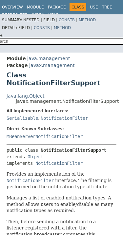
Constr (67, 20)
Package (57, 7)
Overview (12, 7)
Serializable (22, 118)
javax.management (51, 65)
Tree (107, 7)
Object (35, 156)
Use (94, 7)
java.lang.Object (25, 96)
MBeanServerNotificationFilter (45, 136)
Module (35, 7)
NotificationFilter (64, 118)
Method (87, 20)
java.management (48, 58)
